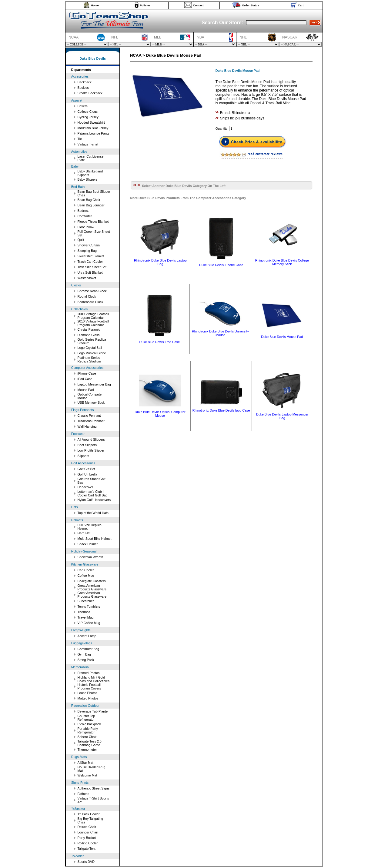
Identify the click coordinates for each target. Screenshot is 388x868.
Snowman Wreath (90, 557)
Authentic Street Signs (93, 788)
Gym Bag (84, 654)
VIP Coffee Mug (89, 623)
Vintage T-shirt (88, 144)
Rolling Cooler (88, 843)
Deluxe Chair (87, 827)
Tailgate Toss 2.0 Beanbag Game (90, 743)
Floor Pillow (86, 227)
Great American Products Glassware (92, 587)
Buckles (83, 87)
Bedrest (83, 210)
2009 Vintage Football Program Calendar (93, 315)
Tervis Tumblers (89, 606)
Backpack (85, 82)
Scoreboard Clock (90, 302)
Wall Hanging (87, 426)
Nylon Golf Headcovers (94, 500)
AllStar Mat (85, 762)
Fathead (83, 794)
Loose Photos (87, 693)
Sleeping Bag (87, 250)
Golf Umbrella (87, 474)
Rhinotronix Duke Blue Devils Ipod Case (221, 410)
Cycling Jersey (88, 117)
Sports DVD (86, 861)
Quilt (81, 240)
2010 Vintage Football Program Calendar (93, 323)
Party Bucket (87, 838)
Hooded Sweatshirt (91, 122)
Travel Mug (86, 617)
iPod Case (85, 379)
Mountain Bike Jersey (93, 128)
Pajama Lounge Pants (93, 133)
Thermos (84, 612)
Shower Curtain (89, 245)
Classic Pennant (89, 415)
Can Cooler (86, 570)
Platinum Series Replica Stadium (89, 359)
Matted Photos (88, 698)
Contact (198, 5)
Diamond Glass (89, 335)
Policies (145, 5)
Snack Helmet (88, 544)
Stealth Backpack (90, 93)
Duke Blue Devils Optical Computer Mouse (160, 413)
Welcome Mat (87, 775)
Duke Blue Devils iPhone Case (221, 265)
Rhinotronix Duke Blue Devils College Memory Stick (282, 262)
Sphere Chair (87, 737)
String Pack (86, 660)
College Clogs (88, 111)
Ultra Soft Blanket (90, 272)
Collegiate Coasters (92, 581)
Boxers (83, 106)
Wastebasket (87, 278)
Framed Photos (89, 673)
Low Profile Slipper (91, 450)
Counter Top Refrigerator (86, 717)
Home (95, 5)
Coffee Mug (86, 575)
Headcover (85, 487)
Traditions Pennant (91, 421)
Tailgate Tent (87, 848)
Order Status (250, 5)
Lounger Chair (88, 832)
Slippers (83, 456)
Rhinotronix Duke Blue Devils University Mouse (220, 333)
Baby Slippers (88, 179)
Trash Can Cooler (90, 261)
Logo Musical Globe (92, 353)
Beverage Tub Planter (93, 711)
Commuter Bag (88, 649)
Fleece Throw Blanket (93, 221)
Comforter (85, 216)
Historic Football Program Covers (89, 686)
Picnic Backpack (89, 724)
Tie (80, 139)
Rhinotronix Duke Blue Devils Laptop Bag (160, 262)
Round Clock (87, 296)
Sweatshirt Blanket (91, 256)
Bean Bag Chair (89, 200)
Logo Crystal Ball (90, 347)
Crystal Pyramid (89, 329)
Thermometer (87, 749)
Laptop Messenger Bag (94, 384)
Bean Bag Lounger (91, 205)
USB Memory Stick (91, 402)
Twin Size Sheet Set (92, 267)
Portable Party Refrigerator (88, 730)
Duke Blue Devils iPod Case (159, 342)
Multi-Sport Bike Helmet (95, 538)
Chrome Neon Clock (92, 291)
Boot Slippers (87, 445)
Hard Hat (84, 533)
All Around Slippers (91, 439)
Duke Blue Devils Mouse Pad (282, 337)
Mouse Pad (86, 390)
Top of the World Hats (93, 513)
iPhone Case (87, 373)
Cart (301, 5)
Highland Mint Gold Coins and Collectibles (93, 679)
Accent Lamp (87, 636)
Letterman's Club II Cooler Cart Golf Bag (93, 493)
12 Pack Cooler (89, 814)
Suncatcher (86, 601)
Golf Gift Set (86, 469)
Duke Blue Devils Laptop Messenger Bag (282, 416)
